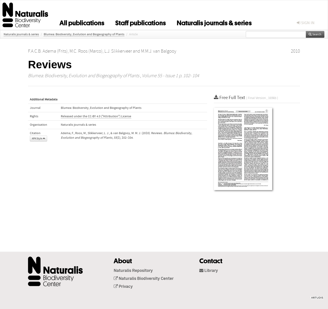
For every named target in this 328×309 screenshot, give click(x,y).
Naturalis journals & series (214, 22)
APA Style (38, 138)
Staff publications (140, 22)
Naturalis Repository (133, 271)
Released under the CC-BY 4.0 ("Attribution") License (96, 116)
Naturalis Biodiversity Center (144, 279)
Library (208, 271)
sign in (306, 22)
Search (315, 34)
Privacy (123, 287)
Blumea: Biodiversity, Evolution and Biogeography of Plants (84, 34)
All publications (81, 22)
